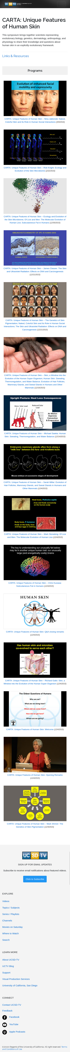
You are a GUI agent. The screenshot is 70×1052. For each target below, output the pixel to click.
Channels (7, 920)
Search (6, 940)
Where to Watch (10, 933)
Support (6, 972)
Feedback (7, 1010)
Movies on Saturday (12, 927)
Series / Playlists (10, 914)
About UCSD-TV (10, 959)
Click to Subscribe (35, 879)
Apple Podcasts (17, 1031)
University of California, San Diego (19, 985)
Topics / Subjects (11, 907)
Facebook (14, 1017)
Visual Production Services (16, 979)
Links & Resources (16, 56)
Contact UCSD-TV (11, 1004)
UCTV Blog (8, 966)
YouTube (13, 1024)
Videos (5, 901)
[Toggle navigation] (61, 4)
